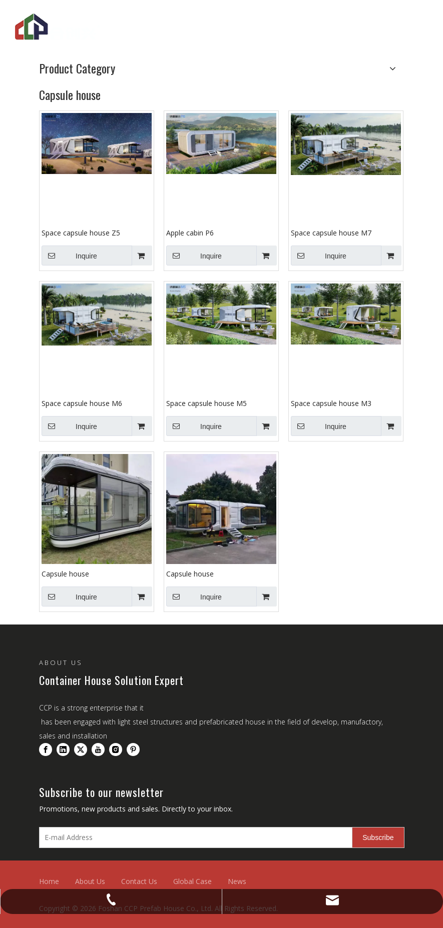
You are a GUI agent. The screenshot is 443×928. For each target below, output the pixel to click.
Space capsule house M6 (82, 403)
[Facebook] (45, 749)
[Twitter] (80, 749)
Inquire (69, 256)
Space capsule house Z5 (81, 233)
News (237, 881)
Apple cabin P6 (190, 233)
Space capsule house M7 (331, 233)
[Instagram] (115, 749)
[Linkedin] (63, 749)
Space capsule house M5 (206, 403)
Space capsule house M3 (331, 403)
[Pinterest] (133, 749)
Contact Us (139, 881)
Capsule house (65, 573)
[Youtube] (98, 749)
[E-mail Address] (194, 838)
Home (49, 881)
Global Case (192, 881)
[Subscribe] (378, 837)
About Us (90, 881)
